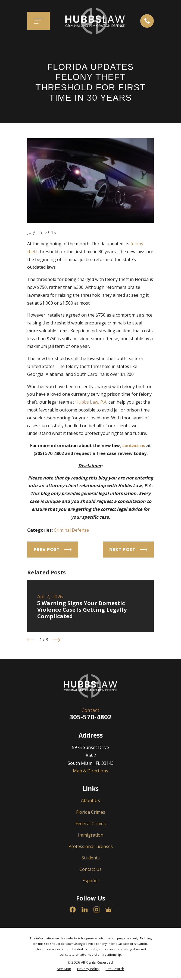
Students (91, 858)
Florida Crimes (90, 812)
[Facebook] (73, 909)
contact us (133, 445)
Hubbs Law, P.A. (91, 402)
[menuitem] (64, 969)
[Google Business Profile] (108, 909)
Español (90, 881)
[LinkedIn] (85, 909)
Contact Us (90, 869)
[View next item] (56, 640)
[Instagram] (96, 909)
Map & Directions (90, 771)
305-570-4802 (90, 716)
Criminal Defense (71, 530)
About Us (90, 800)
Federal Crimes (91, 824)
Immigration (90, 835)
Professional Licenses (90, 846)
